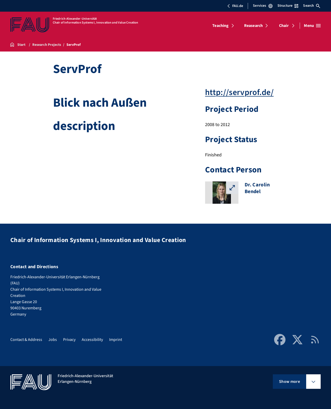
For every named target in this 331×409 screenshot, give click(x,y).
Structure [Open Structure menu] (287, 5)
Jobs (52, 339)
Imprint (115, 339)
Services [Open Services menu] (262, 5)
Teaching (220, 25)
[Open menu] (312, 25)
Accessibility (92, 339)
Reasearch (253, 25)
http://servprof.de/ (239, 92)
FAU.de (235, 6)
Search (311, 5)
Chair (284, 25)
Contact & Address (26, 339)
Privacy (69, 339)
